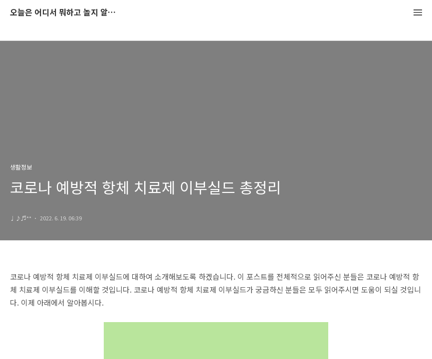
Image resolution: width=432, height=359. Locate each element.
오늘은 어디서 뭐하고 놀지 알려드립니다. (65, 12)
